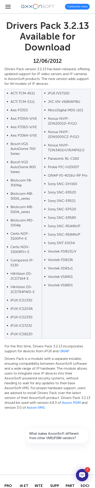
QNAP (64, 351)
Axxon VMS (36, 407)
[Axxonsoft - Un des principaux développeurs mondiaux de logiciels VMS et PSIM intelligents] (38, 6)
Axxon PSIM (71, 402)
